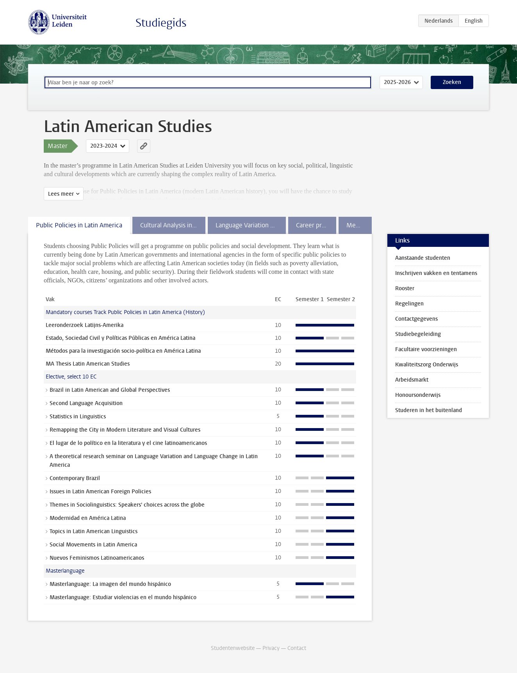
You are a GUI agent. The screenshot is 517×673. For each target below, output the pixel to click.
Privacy (271, 648)
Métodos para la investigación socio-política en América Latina (123, 351)
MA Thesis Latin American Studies (88, 364)
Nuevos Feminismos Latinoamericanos (97, 558)
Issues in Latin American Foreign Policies (100, 491)
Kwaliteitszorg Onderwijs (426, 364)
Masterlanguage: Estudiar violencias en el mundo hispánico (123, 597)
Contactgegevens (416, 319)
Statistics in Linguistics (78, 416)
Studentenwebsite (233, 648)
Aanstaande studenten (422, 258)
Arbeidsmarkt (411, 380)
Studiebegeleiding (418, 334)
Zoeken (452, 82)
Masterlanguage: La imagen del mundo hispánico (110, 584)
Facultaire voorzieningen (426, 349)
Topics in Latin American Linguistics (93, 531)
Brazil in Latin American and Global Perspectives (110, 390)
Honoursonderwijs (417, 395)
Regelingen (409, 303)
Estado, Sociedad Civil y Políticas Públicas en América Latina (120, 338)
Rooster (404, 288)
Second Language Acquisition (86, 403)
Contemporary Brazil (75, 478)
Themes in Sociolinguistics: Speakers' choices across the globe (127, 505)
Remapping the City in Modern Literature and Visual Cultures (125, 430)
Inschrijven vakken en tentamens (436, 273)
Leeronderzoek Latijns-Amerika (84, 325)
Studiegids (161, 23)
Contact (296, 648)
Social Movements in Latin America (93, 544)
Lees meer (61, 194)
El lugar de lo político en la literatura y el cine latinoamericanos (128, 443)
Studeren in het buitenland (428, 410)
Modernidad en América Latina (88, 518)
